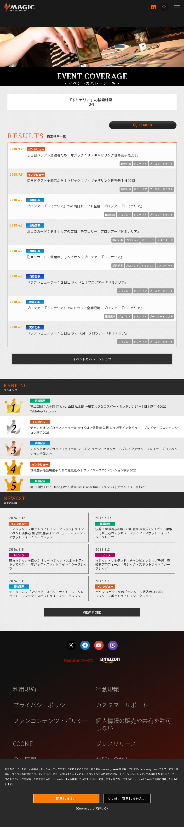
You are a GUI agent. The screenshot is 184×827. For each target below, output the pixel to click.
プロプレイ (124, 214)
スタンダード (165, 240)
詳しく (102, 808)
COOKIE (23, 743)
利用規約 (24, 689)
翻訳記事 (126, 164)
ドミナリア (140, 164)
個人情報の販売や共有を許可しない (133, 724)
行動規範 (107, 689)
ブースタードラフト (161, 164)
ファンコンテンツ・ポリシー (50, 720)
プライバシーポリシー (42, 704)
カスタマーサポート (122, 704)
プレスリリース (116, 743)
